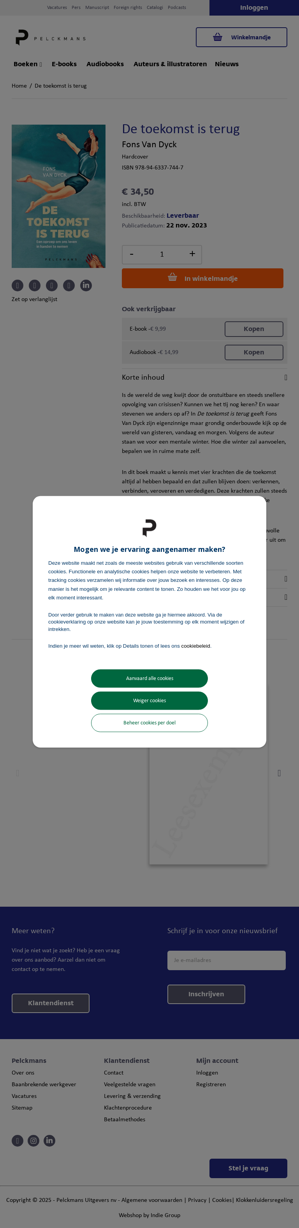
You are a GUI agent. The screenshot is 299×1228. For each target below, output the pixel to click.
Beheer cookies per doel (149, 723)
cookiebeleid (195, 645)
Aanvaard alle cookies (149, 679)
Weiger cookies (149, 701)
